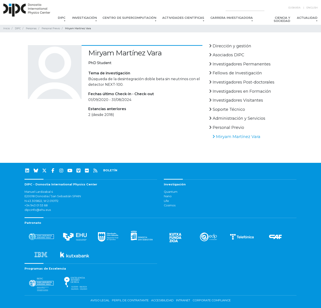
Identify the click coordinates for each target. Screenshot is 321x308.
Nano (168, 196)
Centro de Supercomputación (129, 17)
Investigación (84, 17)
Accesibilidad (162, 300)
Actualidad (307, 17)
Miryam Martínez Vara (236, 136)
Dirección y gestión (230, 46)
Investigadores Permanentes (240, 64)
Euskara (294, 7)
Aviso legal (100, 300)
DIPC (61, 17)
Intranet (183, 300)
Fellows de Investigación (235, 73)
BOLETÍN (110, 170)
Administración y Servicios (237, 118)
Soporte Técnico (227, 109)
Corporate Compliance (212, 300)
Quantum (170, 191)
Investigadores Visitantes (236, 100)
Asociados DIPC (226, 54)
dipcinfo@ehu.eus (38, 210)
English (312, 7)
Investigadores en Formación (240, 91)
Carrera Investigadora (231, 17)
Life (166, 201)
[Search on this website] (245, 7)
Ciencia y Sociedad (282, 19)
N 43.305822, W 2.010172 (41, 201)
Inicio (6, 28)
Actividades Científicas (183, 17)
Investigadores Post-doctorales (241, 82)
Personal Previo (51, 28)
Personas (31, 28)
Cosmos (169, 205)
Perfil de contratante (130, 300)
